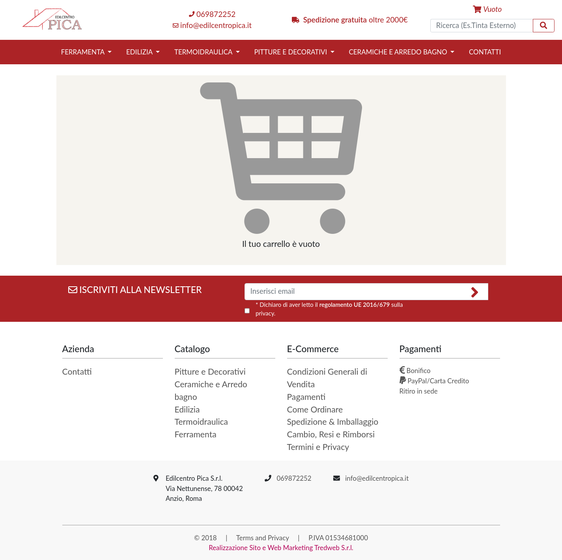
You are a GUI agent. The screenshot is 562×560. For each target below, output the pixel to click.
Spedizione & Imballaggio (333, 421)
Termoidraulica (204, 52)
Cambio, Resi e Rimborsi (331, 434)
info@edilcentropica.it (212, 25)
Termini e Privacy (318, 447)
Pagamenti (306, 397)
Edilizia (140, 52)
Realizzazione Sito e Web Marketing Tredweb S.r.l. (281, 547)
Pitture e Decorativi (291, 52)
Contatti (485, 52)
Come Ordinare (315, 409)
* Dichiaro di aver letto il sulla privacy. (329, 309)
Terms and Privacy (262, 538)
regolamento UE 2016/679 (354, 304)
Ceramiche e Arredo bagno (399, 52)
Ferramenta (83, 52)
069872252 (212, 14)
